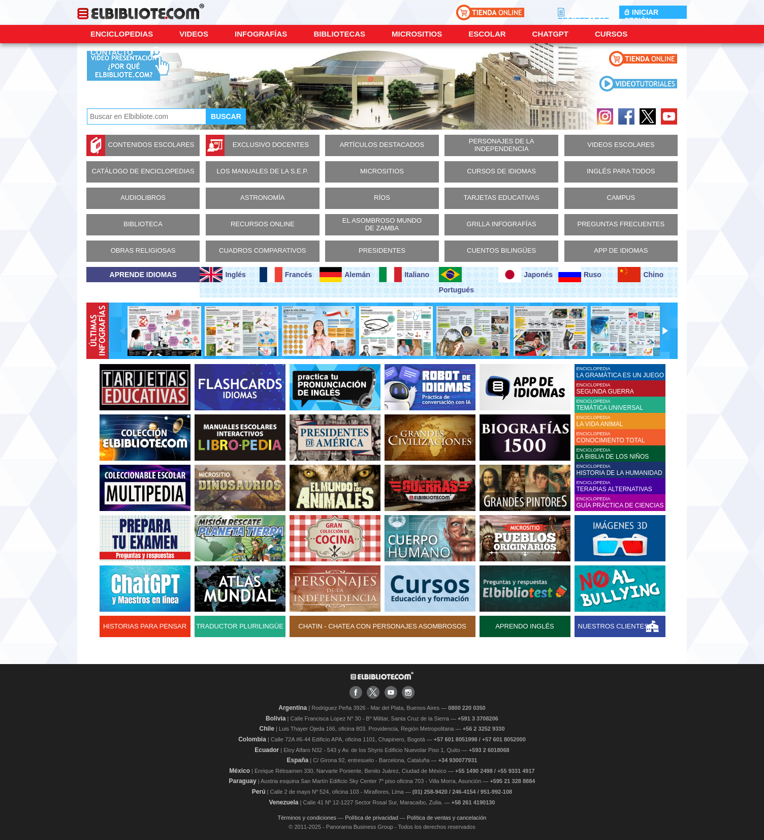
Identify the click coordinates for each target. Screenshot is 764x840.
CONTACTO (111, 52)
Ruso (579, 274)
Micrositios (417, 33)
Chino (640, 274)
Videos (193, 33)
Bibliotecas (339, 33)
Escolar (486, 33)
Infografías (261, 33)
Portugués (456, 280)
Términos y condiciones (307, 818)
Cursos (611, 33)
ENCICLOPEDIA (621, 372)
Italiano (404, 274)
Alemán (345, 274)
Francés (286, 274)
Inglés (222, 274)
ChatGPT (550, 33)
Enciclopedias (121, 33)
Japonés (525, 274)
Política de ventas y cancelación (447, 818)
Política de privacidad (371, 818)
